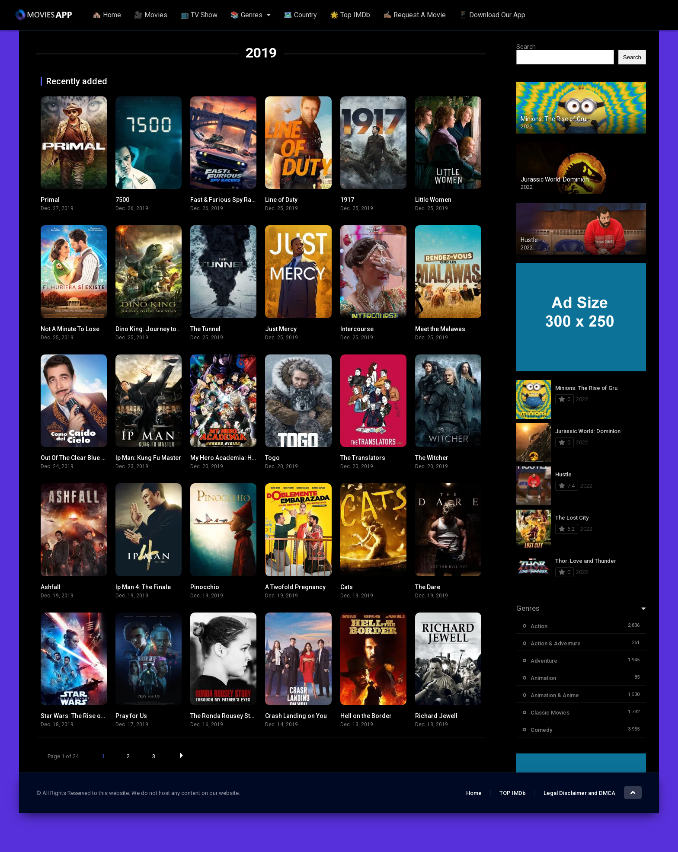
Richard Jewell (436, 715)
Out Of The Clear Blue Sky (76, 457)
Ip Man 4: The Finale (143, 587)
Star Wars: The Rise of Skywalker (87, 715)
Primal (50, 199)
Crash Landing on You (296, 715)
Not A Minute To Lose (70, 328)
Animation (543, 678)
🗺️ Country (300, 15)
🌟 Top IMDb (350, 15)
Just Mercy (281, 328)
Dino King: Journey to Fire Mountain (166, 328)
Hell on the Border (366, 715)
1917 (347, 199)
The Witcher (431, 457)
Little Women (433, 199)
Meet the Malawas (440, 328)
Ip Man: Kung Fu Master (148, 457)
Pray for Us (131, 715)
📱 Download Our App (492, 15)
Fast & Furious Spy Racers (227, 199)
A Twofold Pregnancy (295, 587)
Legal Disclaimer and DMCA (579, 793)
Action (539, 626)
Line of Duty (281, 199)
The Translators (362, 457)
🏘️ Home (107, 15)
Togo (272, 457)
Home (474, 793)
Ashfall (51, 587)
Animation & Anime (555, 695)
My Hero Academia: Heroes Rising (239, 457)
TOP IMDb (512, 793)
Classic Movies (550, 712)
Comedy (541, 730)
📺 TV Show (198, 15)
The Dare (427, 587)
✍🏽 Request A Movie (414, 15)
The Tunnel (205, 328)
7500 (122, 199)
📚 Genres (246, 15)
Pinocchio (204, 587)
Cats (346, 587)
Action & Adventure (556, 643)
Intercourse (357, 328)
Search (526, 46)
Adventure (544, 660)
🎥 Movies (150, 15)
